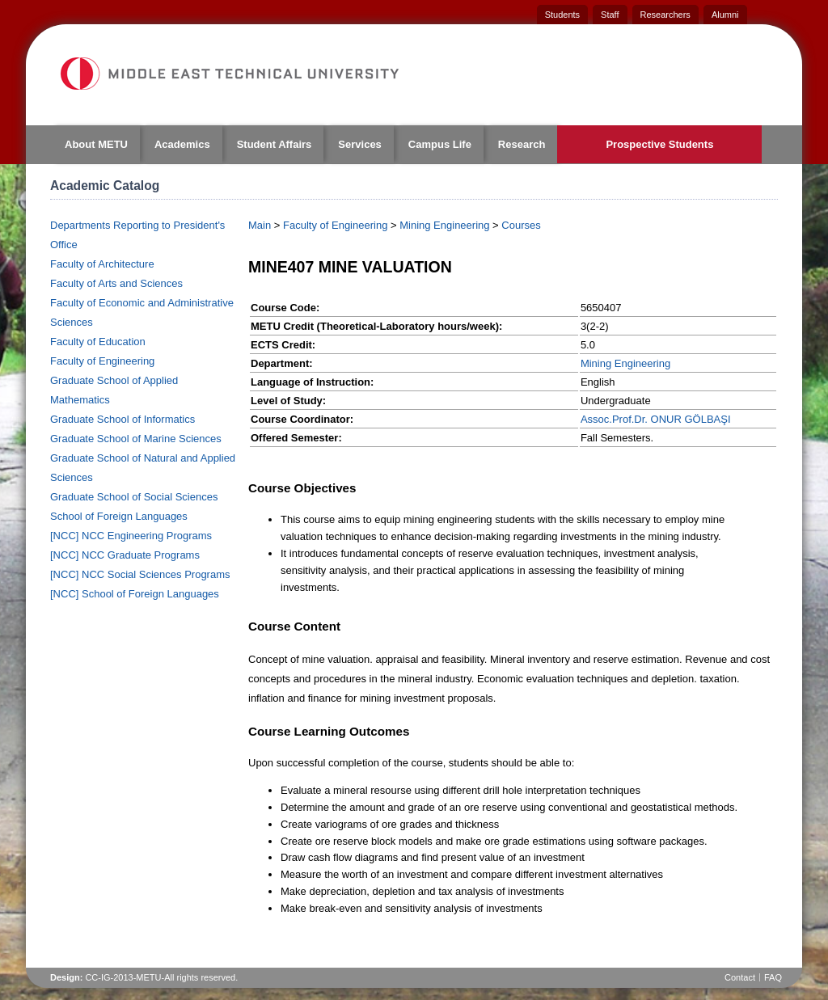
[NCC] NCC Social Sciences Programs (140, 574)
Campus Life (439, 144)
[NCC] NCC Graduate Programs (125, 555)
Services (360, 144)
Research (522, 144)
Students (562, 14)
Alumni (725, 14)
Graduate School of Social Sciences (134, 497)
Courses (520, 225)
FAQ (773, 977)
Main (259, 225)
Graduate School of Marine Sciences (136, 438)
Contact (739, 977)
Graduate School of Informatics (122, 419)
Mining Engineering (444, 225)
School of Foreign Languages (119, 516)
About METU (96, 144)
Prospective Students (659, 144)
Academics (182, 144)
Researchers (665, 14)
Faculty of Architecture (102, 264)
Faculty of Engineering (102, 361)
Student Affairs (274, 144)
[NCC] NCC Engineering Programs (131, 536)
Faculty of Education (98, 341)
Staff (610, 14)
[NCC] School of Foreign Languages (134, 594)
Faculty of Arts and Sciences (116, 283)
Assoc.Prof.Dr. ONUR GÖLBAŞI (656, 419)
